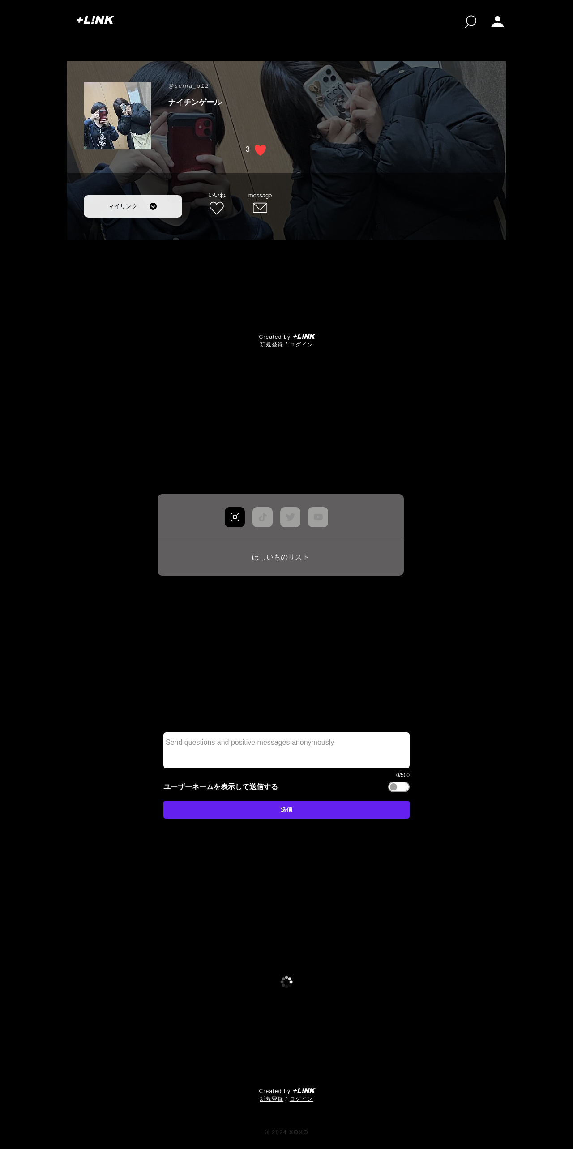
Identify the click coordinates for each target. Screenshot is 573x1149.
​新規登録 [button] (271, 345)
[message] (260, 204)
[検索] (471, 22)
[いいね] (216, 204)
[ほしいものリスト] (281, 558)
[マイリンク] (133, 206)
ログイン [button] (301, 345)
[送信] (286, 810)
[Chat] (235, 517)
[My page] (497, 22)
